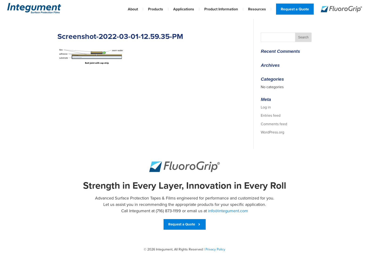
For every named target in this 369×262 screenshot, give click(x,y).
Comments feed (274, 124)
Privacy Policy (215, 249)
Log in (266, 107)
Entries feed (271, 115)
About (133, 9)
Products (155, 9)
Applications (183, 9)
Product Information (221, 9)
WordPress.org (272, 132)
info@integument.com (228, 211)
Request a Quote (295, 9)
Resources (257, 9)
